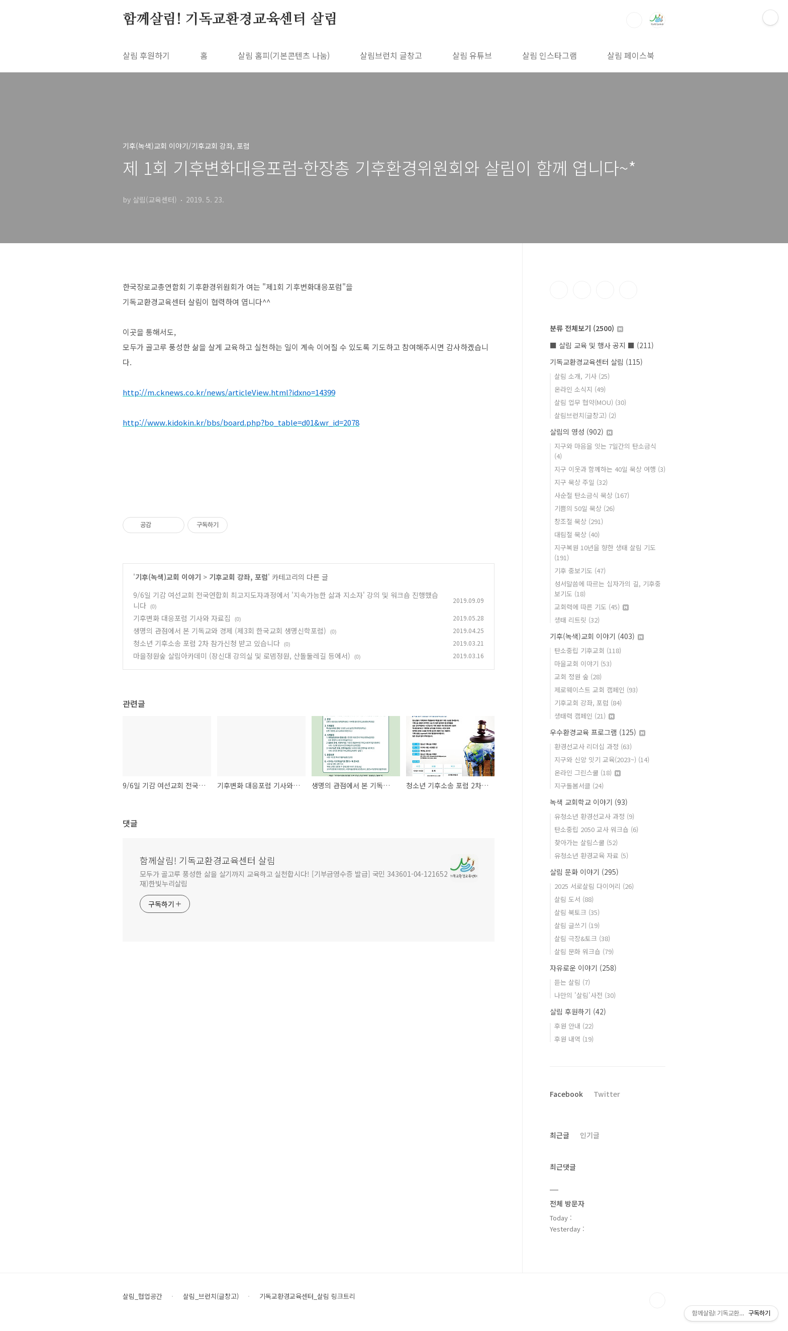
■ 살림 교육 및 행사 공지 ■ (602, 345)
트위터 (605, 290)
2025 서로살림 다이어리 (594, 886)
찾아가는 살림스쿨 (586, 842)
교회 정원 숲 (578, 676)
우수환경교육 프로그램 (597, 732)
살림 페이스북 (630, 55)
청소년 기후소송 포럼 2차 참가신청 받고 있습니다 (206, 643)
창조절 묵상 (578, 521)
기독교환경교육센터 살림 (596, 362)
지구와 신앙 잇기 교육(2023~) (601, 759)
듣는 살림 (572, 982)
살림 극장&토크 (582, 938)
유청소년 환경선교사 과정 (594, 816)
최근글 (559, 1135)
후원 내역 (574, 1039)
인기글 (590, 1135)
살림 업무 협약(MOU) (590, 402)
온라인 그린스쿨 (587, 772)
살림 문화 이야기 (584, 872)
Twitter (607, 1094)
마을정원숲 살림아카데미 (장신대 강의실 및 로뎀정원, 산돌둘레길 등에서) (241, 656)
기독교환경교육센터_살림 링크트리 (307, 1296)
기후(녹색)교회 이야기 (168, 577)
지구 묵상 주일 (581, 482)
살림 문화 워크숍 (584, 951)
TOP (657, 1300)
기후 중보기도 (580, 570)
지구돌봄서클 (579, 785)
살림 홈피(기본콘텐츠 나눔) (284, 55)
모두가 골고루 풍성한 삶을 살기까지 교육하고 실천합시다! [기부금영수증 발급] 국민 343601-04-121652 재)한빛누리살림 (294, 878)
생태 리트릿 (577, 620)
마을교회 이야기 (583, 663)
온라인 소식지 (580, 389)
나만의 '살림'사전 (585, 995)
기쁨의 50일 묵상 (584, 508)
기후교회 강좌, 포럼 (238, 577)
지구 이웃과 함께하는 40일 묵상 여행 (609, 469)
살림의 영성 (581, 432)
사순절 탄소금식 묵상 (591, 495)
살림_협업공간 (142, 1296)
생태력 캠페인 (584, 716)
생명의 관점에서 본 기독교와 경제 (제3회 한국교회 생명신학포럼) (229, 631)
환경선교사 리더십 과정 (593, 746)
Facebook (566, 1094)
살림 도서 (574, 899)
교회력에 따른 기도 (591, 606)
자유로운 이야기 (583, 968)
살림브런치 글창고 (391, 55)
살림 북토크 (577, 912)
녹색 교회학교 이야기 (589, 802)
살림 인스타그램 (549, 55)
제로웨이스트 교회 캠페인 (596, 689)
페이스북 (559, 290)
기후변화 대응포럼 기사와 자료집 (182, 618)
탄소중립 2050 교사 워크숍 (596, 829)
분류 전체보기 (586, 328)
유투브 (628, 290)
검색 (634, 20)
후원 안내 (574, 1026)
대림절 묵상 (577, 534)
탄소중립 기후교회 (587, 650)
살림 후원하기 (146, 55)
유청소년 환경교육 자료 (591, 855)
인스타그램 (582, 290)
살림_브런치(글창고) (211, 1296)
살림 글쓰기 (577, 925)
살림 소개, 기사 (582, 376)
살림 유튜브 (472, 55)
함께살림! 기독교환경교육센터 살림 (230, 20)
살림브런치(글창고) (585, 415)
